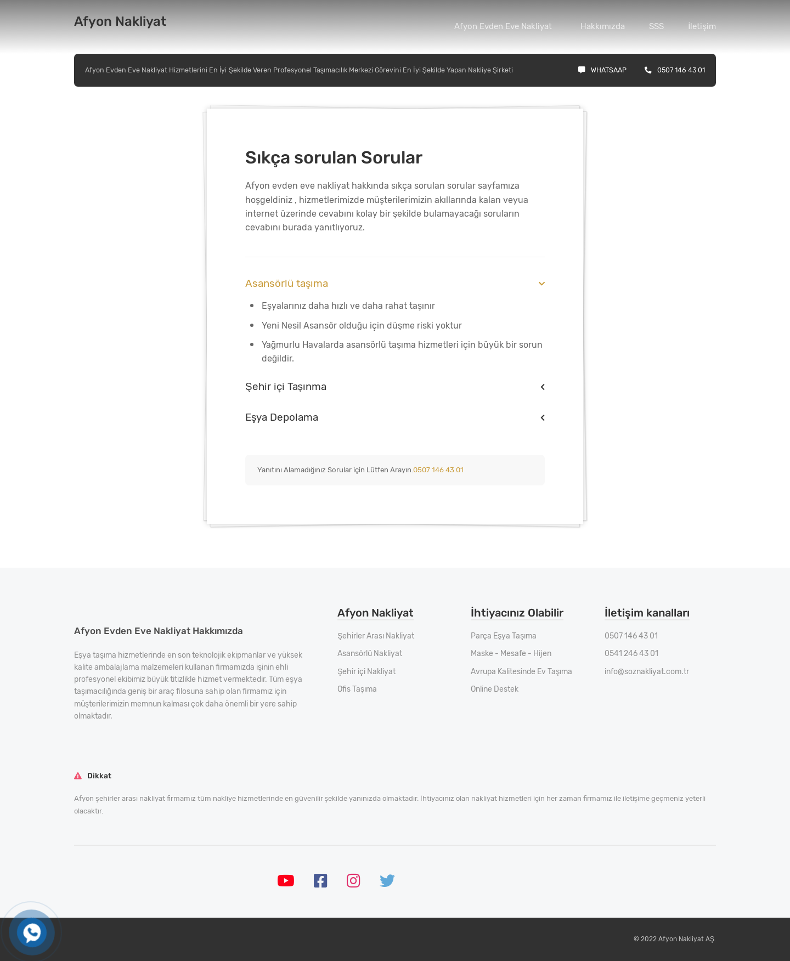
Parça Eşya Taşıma (504, 636)
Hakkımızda (602, 26)
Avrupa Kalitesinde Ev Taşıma (521, 671)
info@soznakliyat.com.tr (647, 671)
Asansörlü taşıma (286, 283)
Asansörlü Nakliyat (369, 653)
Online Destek (494, 689)
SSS (656, 26)
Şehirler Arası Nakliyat (375, 636)
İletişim (702, 26)
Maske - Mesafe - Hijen (511, 653)
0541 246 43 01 (631, 653)
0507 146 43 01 (675, 70)
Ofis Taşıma (357, 689)
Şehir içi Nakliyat (366, 671)
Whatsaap (602, 70)
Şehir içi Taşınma (285, 386)
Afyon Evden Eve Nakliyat (503, 26)
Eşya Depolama (281, 417)
